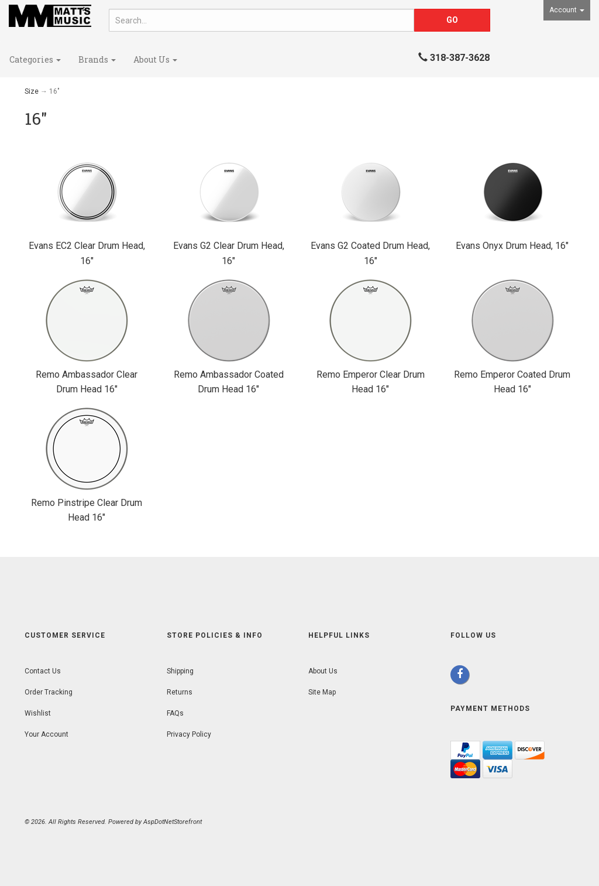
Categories (35, 59)
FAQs (175, 713)
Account (566, 10)
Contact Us (43, 671)
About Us (155, 59)
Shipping (180, 671)
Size (32, 91)
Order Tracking (49, 692)
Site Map (322, 692)
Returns (179, 692)
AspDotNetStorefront (172, 822)
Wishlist (38, 713)
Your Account (46, 734)
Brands (97, 59)
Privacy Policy (189, 734)
